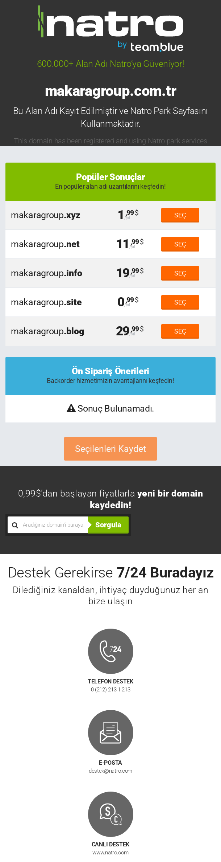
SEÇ (180, 215)
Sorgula (108, 524)
